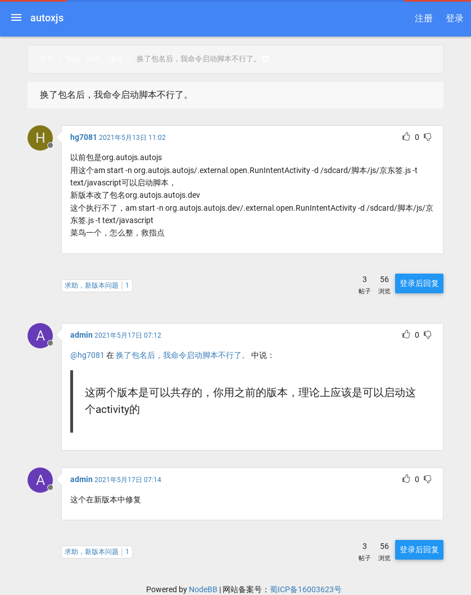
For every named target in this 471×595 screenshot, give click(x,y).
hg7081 (83, 137)
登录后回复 (419, 283)
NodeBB (203, 589)
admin (81, 334)
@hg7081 (87, 355)
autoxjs (47, 18)
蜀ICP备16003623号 (306, 589)
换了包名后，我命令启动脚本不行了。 (183, 355)
